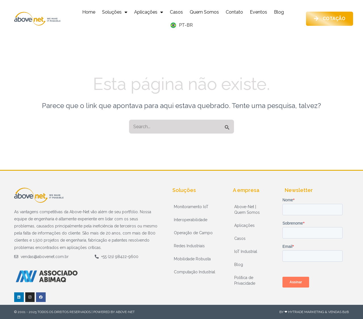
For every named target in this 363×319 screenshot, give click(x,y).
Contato (234, 12)
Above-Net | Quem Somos (247, 209)
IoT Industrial (245, 251)
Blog (279, 12)
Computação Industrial (194, 272)
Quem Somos (204, 12)
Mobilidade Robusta (192, 259)
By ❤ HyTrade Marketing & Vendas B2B (314, 312)
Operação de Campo (193, 233)
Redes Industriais (189, 246)
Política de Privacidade (244, 280)
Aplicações (148, 12)
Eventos (258, 12)
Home (88, 12)
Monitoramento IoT (191, 206)
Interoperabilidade (190, 219)
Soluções (114, 12)
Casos (176, 12)
